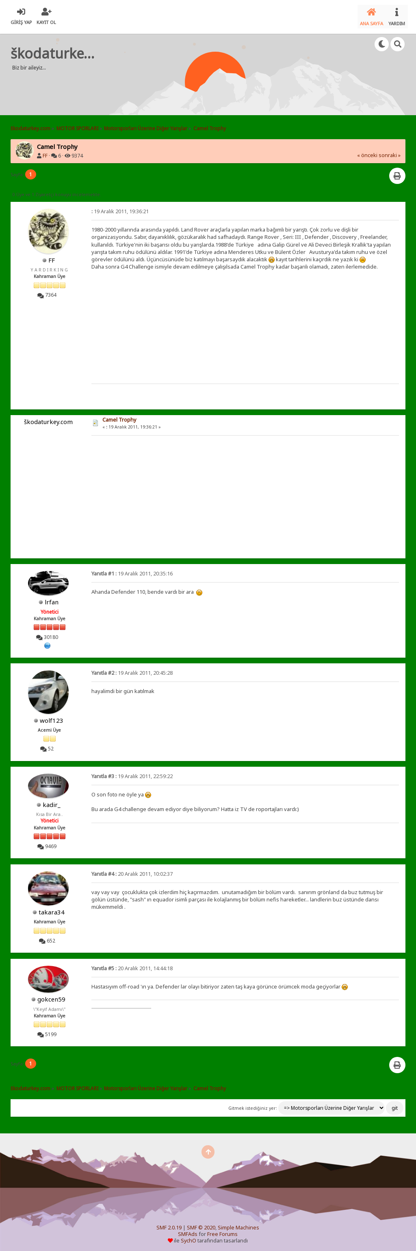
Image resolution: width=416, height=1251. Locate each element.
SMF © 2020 (201, 1224)
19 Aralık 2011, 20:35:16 (132, 570)
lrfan (51, 599)
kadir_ (52, 801)
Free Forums (222, 1230)
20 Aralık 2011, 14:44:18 (132, 965)
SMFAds (187, 1230)
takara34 (52, 909)
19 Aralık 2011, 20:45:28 (132, 669)
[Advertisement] (166, 85)
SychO (188, 1237)
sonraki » (390, 152)
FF (45, 152)
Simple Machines (238, 1224)
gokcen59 (51, 996)
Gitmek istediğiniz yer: (252, 1104)
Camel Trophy (119, 416)
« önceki (367, 152)
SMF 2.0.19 (169, 1224)
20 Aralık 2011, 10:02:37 (132, 870)
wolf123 (51, 717)
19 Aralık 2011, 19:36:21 (120, 208)
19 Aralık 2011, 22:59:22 (132, 773)
